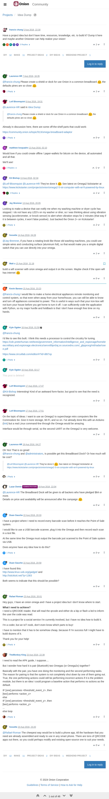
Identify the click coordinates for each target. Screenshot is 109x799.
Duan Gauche (16, 515)
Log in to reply (95, 64)
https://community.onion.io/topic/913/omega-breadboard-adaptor (37, 132)
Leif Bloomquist (17, 101)
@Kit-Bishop (9, 391)
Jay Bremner (15, 203)
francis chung (16, 30)
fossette (13, 235)
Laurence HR (15, 76)
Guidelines (32, 785)
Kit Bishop (14, 178)
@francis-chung (11, 81)
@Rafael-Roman (12, 732)
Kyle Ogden (15, 327)
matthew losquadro (18, 148)
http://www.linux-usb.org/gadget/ (20, 572)
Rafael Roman (16, 596)
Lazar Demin (15, 486)
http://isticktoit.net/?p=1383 (17, 575)
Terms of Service (49, 785)
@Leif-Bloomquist (12, 183)
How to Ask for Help (71, 785)
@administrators (34, 453)
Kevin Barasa (15, 288)
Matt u (12, 263)
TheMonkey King (17, 655)
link (5, 423)
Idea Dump (34, 107)
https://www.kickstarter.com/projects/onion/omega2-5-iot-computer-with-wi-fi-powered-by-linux (53, 187)
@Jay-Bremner (11, 240)
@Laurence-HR (11, 107)
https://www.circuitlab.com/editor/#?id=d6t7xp (27, 354)
